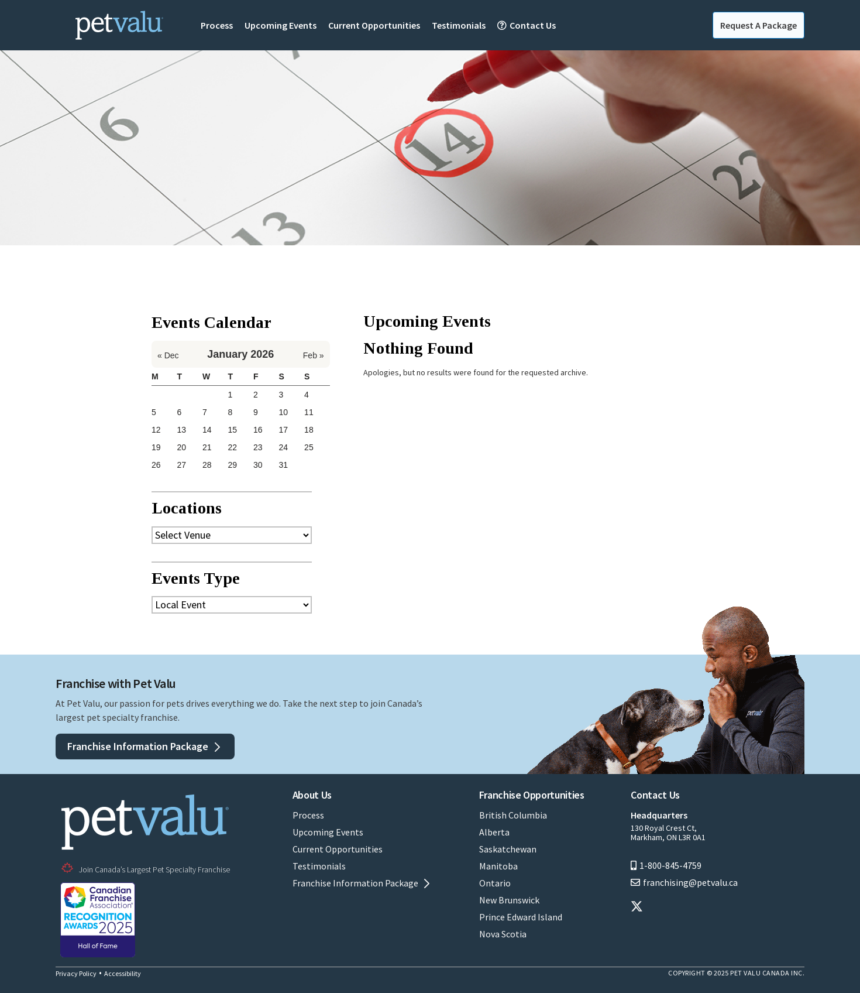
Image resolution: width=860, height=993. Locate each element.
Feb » (313, 355)
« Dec (168, 355)
